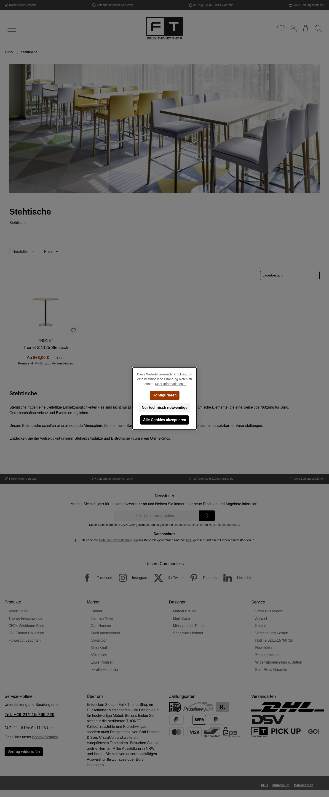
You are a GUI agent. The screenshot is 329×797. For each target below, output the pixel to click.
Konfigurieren (164, 395)
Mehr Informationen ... (170, 384)
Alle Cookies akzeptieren (164, 420)
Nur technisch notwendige (164, 407)
